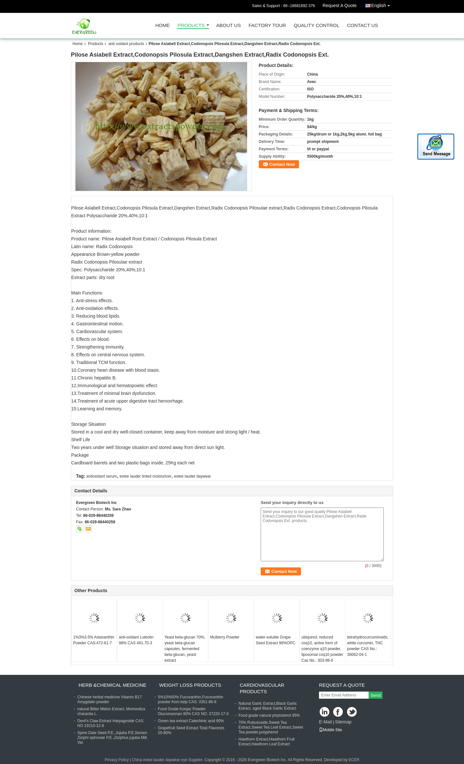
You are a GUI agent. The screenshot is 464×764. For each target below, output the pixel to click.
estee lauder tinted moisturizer (145, 476)
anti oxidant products (126, 44)
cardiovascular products (262, 688)
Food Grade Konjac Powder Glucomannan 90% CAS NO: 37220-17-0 (193, 711)
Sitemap (343, 721)
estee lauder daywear (192, 476)
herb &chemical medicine (112, 685)
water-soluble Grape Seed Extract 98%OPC (275, 640)
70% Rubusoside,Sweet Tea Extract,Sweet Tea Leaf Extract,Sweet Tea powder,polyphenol (270, 727)
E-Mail (325, 721)
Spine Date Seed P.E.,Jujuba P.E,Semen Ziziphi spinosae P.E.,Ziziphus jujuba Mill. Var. (112, 738)
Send (376, 695)
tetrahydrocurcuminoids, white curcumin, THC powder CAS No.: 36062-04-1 (367, 646)
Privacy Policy (117, 760)
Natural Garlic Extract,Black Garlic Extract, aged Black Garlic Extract (267, 706)
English (382, 4)
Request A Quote (340, 5)
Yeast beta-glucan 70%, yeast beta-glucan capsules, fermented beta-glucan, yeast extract (184, 649)
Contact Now (282, 164)
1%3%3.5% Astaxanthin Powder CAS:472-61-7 (93, 640)
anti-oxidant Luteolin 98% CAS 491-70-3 (136, 640)
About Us (228, 25)
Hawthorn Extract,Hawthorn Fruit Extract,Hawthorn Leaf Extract (266, 741)
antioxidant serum (101, 476)
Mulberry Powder (224, 637)
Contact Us (362, 25)
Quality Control (316, 25)
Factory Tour (267, 25)
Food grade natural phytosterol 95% (269, 715)
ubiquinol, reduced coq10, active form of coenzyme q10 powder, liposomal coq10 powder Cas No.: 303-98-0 (322, 649)
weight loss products (190, 685)
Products (191, 25)
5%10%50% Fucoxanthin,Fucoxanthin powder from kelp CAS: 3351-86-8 (190, 699)
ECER (354, 760)
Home (162, 25)
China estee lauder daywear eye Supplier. (168, 760)
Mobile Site (330, 730)
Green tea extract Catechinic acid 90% (191, 721)
